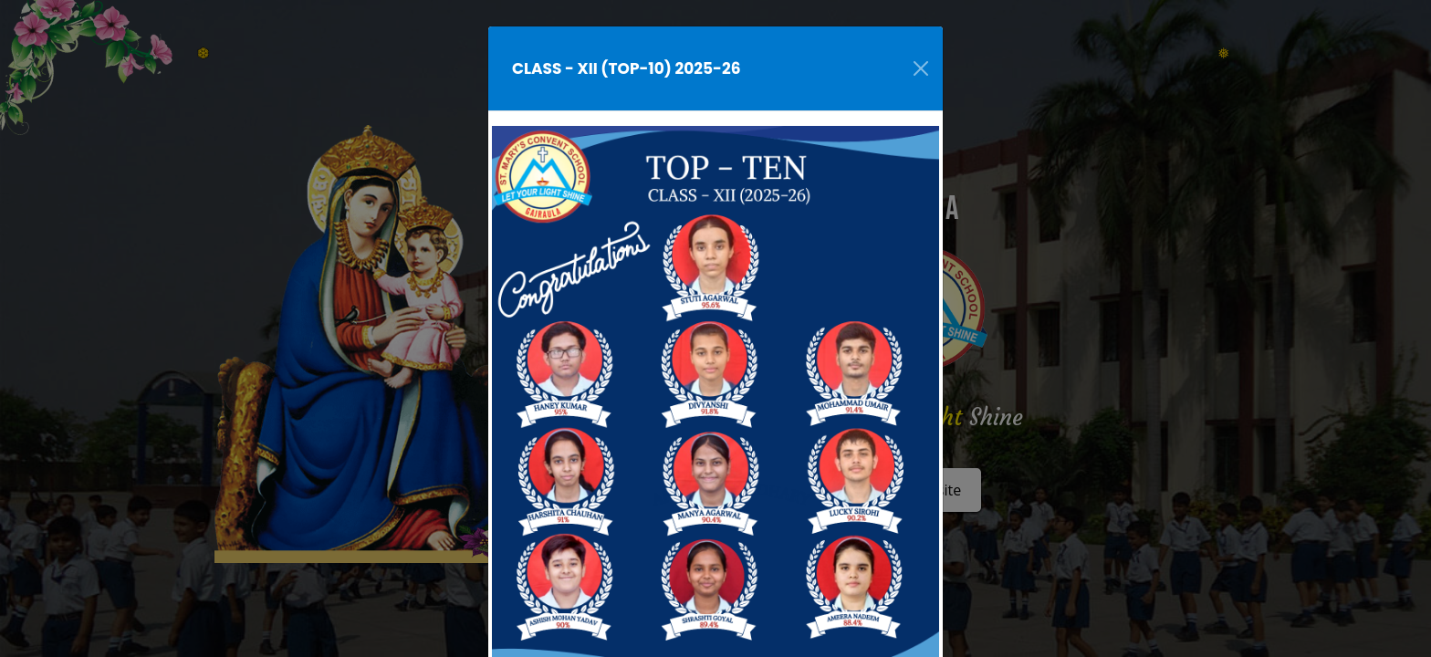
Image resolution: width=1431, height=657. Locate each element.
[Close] (920, 68)
